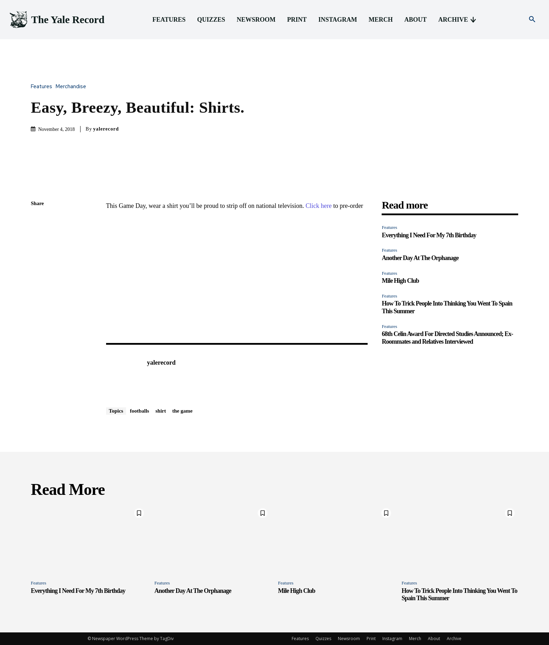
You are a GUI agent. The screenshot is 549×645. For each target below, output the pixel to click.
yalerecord (106, 129)
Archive (454, 639)
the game (182, 411)
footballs (139, 411)
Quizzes (323, 639)
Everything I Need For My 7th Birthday (429, 235)
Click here (319, 205)
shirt (160, 411)
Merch (415, 639)
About (434, 639)
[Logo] (56, 20)
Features (43, 86)
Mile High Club (400, 280)
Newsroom (349, 639)
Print (371, 639)
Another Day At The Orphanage (420, 257)
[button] (532, 19)
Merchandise (73, 86)
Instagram (392, 639)
